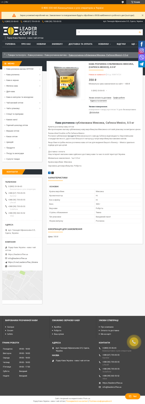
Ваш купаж (59, 334)
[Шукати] (140, 32)
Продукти (10, 148)
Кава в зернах (12, 80)
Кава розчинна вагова (56, 55)
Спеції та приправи (14, 114)
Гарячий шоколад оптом (17, 125)
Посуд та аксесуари (15, 153)
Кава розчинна (35, 55)
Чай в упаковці (12, 108)
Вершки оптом (12, 131)
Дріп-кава (10, 91)
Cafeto (10, 334)
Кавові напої (11, 119)
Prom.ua (86, 398)
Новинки (103, 44)
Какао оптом (11, 136)
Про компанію (107, 327)
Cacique (10, 327)
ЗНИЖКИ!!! (57, 44)
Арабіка (57, 327)
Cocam (10, 330)
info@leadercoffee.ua (17, 258)
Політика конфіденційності (100, 401)
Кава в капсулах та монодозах (19, 97)
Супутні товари (13, 159)
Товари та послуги (17, 55)
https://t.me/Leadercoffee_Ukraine (23, 262)
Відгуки (121, 44)
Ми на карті (106, 334)
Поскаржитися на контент (77, 401)
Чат (133, 396)
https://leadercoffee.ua (18, 254)
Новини (41, 44)
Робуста (57, 330)
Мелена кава (12, 86)
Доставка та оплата (80, 44)
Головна (10, 44)
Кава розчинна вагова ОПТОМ (19, 69)
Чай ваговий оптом (14, 103)
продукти (72, 136)
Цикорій (9, 142)
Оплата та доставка (110, 330)
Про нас (26, 44)
